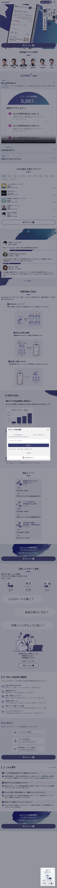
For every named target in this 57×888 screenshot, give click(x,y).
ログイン (28, 445)
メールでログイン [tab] (18, 435)
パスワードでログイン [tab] (38, 435)
